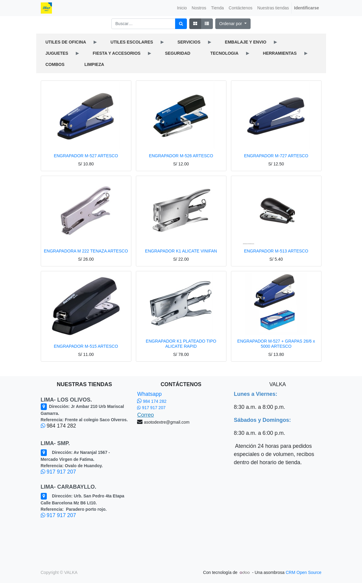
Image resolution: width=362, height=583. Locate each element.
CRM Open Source (303, 572)
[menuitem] (182, 8)
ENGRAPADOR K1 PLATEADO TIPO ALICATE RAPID (181, 344)
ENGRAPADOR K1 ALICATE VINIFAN (181, 251)
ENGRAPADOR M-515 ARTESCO (86, 346)
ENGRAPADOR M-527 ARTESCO (86, 155)
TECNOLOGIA (224, 53)
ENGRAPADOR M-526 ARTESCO (181, 155)
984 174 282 (151, 401)
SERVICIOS (189, 42)
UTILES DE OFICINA (66, 42)
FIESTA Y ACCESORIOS (116, 53)
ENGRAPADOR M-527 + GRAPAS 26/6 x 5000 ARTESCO (276, 344)
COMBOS (55, 64)
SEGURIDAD (177, 53)
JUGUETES (57, 53)
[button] (233, 23)
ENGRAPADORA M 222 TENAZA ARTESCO (86, 251)
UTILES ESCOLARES (132, 42)
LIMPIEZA (94, 64)
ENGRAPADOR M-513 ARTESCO (276, 251)
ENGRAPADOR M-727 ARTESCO (276, 155)
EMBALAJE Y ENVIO (245, 42)
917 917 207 (58, 472)
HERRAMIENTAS (280, 53)
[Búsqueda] (181, 23)
